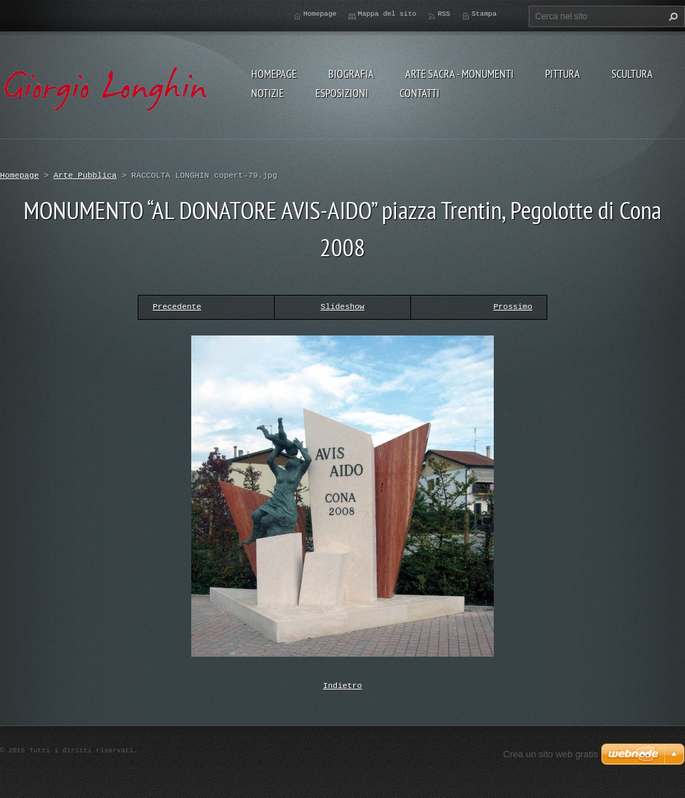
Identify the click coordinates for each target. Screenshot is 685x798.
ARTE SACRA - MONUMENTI (459, 73)
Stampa (484, 14)
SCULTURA (632, 73)
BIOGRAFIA (351, 73)
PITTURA (562, 73)
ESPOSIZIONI (341, 93)
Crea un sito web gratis (550, 752)
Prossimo (512, 306)
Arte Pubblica (85, 175)
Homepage (274, 73)
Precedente (177, 306)
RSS (443, 14)
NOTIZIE (267, 93)
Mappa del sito (387, 14)
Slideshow (342, 306)
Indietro (342, 685)
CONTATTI (420, 93)
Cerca (671, 16)
